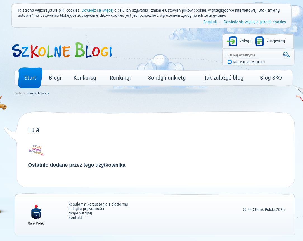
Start (30, 78)
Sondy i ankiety (167, 78)
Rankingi (120, 78)
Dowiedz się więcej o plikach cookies (255, 22)
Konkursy (85, 78)
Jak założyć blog (224, 78)
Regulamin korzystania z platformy (98, 204)
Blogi (55, 78)
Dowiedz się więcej (97, 10)
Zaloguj (246, 41)
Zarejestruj (276, 41)
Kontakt (75, 218)
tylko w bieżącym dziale (249, 61)
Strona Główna (37, 93)
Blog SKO (271, 78)
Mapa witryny (80, 213)
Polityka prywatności (86, 209)
